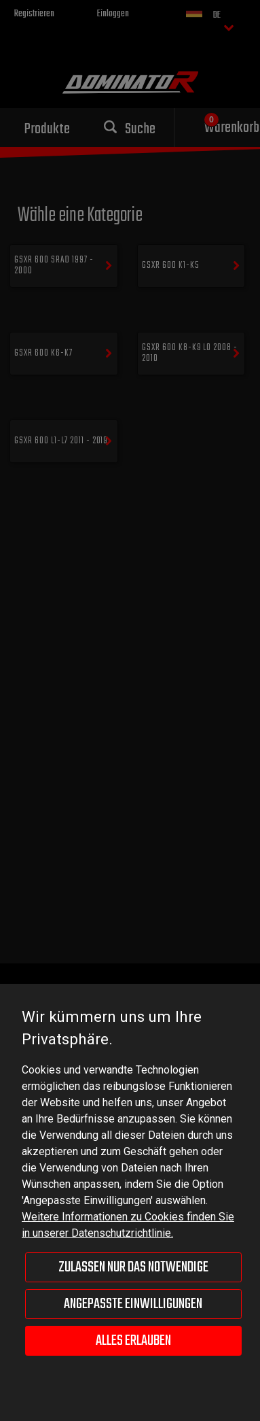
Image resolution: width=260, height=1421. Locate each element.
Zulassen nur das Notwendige (133, 1267)
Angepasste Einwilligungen (133, 1304)
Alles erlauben (133, 1340)
